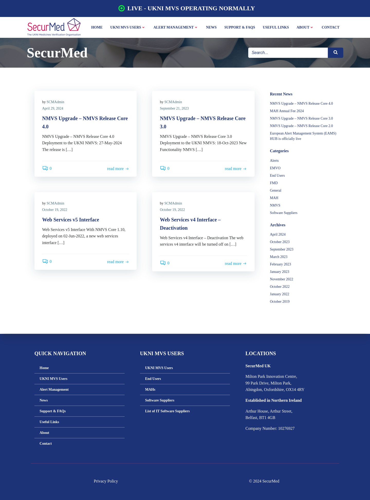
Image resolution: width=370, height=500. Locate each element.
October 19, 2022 (54, 210)
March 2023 (279, 257)
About (305, 27)
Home (97, 27)
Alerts (274, 161)
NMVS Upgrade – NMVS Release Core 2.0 (301, 126)
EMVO (275, 168)
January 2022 (279, 294)
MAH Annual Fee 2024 (287, 111)
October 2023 (280, 242)
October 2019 (280, 301)
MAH (274, 198)
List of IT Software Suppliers (167, 411)
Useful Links (276, 27)
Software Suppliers (284, 213)
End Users (277, 175)
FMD (274, 183)
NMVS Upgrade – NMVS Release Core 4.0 (301, 103)
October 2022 (280, 287)
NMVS (275, 205)
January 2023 (279, 272)
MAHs (150, 389)
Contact (330, 27)
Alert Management (175, 27)
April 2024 (278, 234)
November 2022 (281, 279)
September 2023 (281, 249)
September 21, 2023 (174, 108)
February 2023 (280, 264)
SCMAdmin (55, 102)
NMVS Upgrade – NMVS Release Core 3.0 (301, 118)
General (275, 190)
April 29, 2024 (52, 108)
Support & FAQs (239, 27)
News (211, 27)
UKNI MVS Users (128, 27)
